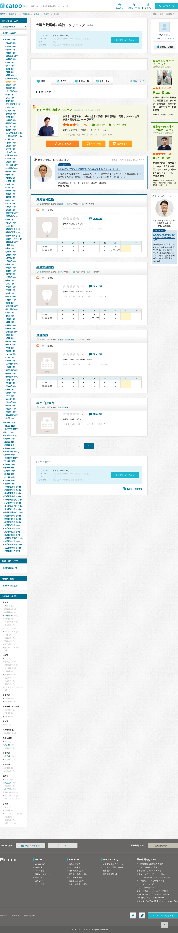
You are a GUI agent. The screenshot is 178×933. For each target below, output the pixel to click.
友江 (10, 284)
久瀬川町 (12, 168)
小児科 (7, 756)
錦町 (10, 303)
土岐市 (9, 455)
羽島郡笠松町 (12, 490)
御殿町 (11, 194)
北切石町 (12, 155)
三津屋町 (12, 364)
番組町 (11, 329)
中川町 (11, 287)
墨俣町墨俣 (13, 236)
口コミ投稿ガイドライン (113, 864)
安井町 (11, 402)
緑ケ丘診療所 (45, 403)
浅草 (10, 62)
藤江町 (11, 345)
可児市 (10, 461)
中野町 (11, 290)
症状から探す (74, 867)
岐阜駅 (97, 110)
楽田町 (11, 146)
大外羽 (11, 114)
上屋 (10, 139)
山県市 (9, 464)
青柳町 (11, 53)
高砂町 (11, 252)
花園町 (11, 319)
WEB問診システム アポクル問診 (150, 881)
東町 (10, 72)
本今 (10, 396)
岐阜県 (36, 14)
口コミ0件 (97, 218)
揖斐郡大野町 (12, 516)
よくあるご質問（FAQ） (113, 867)
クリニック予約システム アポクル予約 (153, 877)
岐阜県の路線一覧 (10, 568)
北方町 (11, 152)
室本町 (11, 386)
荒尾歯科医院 (45, 199)
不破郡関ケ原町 (13, 500)
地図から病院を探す (11, 586)
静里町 (11, 197)
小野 (10, 187)
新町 (10, 220)
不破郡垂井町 (12, 496)
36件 (168, 92)
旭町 (10, 69)
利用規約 (106, 871)
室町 (10, 390)
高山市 (10, 426)
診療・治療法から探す (78, 884)
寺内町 (11, 223)
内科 (6, 606)
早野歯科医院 (45, 267)
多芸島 (11, 258)
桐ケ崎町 (12, 165)
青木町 (11, 43)
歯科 (6, 780)
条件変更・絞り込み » (125, 40)
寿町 (10, 184)
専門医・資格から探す (78, 874)
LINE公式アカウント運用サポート (151, 898)
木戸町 (11, 159)
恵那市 (9, 448)
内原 (10, 101)
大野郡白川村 (12, 551)
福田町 (11, 341)
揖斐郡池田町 (12, 519)
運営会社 (4, 915)
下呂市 (9, 480)
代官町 (11, 268)
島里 (10, 200)
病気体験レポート (42, 874)
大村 (10, 117)
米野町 (11, 191)
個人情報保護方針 (110, 874)
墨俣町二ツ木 (14, 239)
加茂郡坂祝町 (12, 525)
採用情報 (15, 915)
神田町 (11, 143)
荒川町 (11, 85)
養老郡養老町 (12, 493)
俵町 (10, 264)
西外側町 (12, 306)
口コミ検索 (39, 871)
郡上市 (9, 477)
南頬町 (11, 373)
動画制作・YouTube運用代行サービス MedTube (157, 901)
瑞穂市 (9, 468)
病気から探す (74, 864)
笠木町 (11, 127)
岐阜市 (10, 423)
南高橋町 (12, 370)
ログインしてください (164, 38)
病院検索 (26, 14)
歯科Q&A (39, 881)
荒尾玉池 (12, 79)
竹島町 (11, 261)
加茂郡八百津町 (13, 538)
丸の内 (11, 354)
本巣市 (9, 474)
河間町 (11, 149)
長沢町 (11, 296)
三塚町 (11, 361)
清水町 (11, 204)
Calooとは (119, 8)
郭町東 (11, 178)
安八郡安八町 (12, 509)
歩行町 (11, 120)
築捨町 (11, 271)
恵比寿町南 (13, 104)
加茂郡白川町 (12, 541)
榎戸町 (11, 406)
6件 (158, 158)
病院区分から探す (76, 881)
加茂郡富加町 (12, 528)
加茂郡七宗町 (12, 535)
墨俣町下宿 (13, 232)
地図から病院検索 (134, 489)
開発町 (11, 123)
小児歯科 (8, 789)
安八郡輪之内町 (13, 506)
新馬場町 (12, 216)
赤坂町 (11, 59)
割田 (10, 418)
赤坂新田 (12, 56)
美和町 (11, 383)
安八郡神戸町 (12, 503)
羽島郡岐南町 (12, 487)
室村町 (11, 393)
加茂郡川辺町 (12, 532)
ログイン (148, 8)
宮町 (10, 380)
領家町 (11, 412)
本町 (10, 348)
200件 (168, 158)
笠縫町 (11, 130)
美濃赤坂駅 (69, 339)
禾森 (10, 312)
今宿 (10, 95)
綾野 (10, 75)
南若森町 (12, 377)
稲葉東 (11, 88)
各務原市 (11, 458)
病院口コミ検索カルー (9, 14)
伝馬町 (11, 277)
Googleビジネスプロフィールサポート (153, 894)
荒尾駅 (60, 204)
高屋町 (11, 255)
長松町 (11, 300)
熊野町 (11, 171)
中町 (10, 293)
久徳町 (11, 162)
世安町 (11, 409)
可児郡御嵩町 (12, 548)
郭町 (10, 175)
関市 (9, 432)
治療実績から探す (76, 871)
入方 (10, 98)
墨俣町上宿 (13, 229)
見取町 (11, 367)
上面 (10, 226)
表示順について (137, 81)
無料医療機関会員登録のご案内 (150, 864)
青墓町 (11, 50)
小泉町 (11, 181)
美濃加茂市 (11, 452)
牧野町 (11, 351)
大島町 (11, 111)
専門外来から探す (76, 877)
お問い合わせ (29, 915)
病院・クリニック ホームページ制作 (152, 891)
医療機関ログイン (163, 846)
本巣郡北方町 (12, 522)
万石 (10, 357)
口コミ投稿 (39, 884)
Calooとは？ (40, 864)
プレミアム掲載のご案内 (147, 867)
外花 (10, 280)
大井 (10, 107)
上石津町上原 (14, 133)
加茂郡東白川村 (13, 544)
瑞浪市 (9, 442)
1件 (158, 92)
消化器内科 (9, 616)
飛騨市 (9, 471)
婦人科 (7, 745)
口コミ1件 (100, 125)
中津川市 (10, 435)
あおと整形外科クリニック (54, 110)
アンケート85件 (119, 125)
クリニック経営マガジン (147, 888)
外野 (10, 245)
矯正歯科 (8, 783)
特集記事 (39, 877)
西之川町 (12, 309)
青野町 (11, 46)
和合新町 (12, 415)
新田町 (11, 210)
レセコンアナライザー (146, 884)
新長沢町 (12, 213)
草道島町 (12, 242)
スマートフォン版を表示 (162, 916)
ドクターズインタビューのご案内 (151, 874)
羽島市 (9, 445)
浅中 (10, 66)
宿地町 (11, 207)
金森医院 (42, 335)
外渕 (10, 248)
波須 (10, 316)
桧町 (10, 338)
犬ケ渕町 (12, 91)
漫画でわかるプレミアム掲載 (149, 871)
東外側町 (12, 332)
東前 (10, 335)
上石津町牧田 (14, 136)
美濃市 (9, 439)
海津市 (9, 484)
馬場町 (11, 325)
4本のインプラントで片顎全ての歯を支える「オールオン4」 (89, 169)
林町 (10, 322)
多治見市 (11, 429)
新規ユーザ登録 (134, 8)
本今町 (11, 399)
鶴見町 (11, 274)
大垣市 (46, 14)
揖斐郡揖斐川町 (13, 512)
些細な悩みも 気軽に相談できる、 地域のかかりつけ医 (164, 238)
